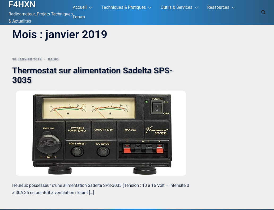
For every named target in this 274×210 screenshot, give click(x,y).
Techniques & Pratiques (123, 7)
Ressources (218, 7)
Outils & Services (176, 7)
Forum (79, 16)
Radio (53, 59)
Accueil (80, 7)
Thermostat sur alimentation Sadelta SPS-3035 (92, 75)
